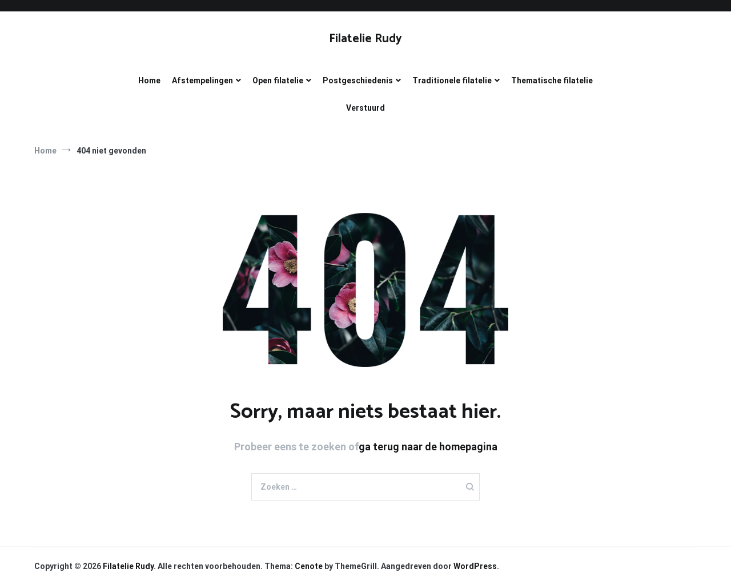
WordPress (475, 566)
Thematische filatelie (552, 80)
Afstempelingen (202, 80)
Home (149, 80)
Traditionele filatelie (452, 80)
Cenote (309, 566)
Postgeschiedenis (358, 80)
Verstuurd (365, 107)
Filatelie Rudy (365, 39)
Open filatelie (277, 80)
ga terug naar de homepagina (428, 447)
